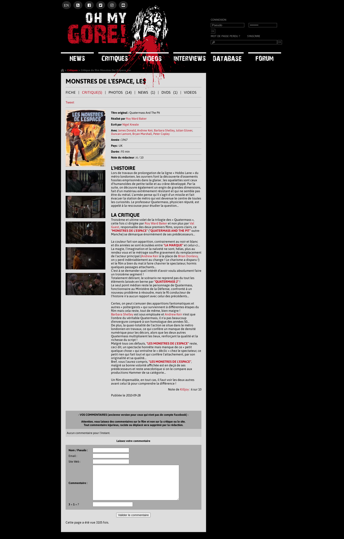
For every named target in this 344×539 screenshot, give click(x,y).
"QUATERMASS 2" (166, 281)
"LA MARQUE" (173, 245)
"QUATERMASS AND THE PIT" (170, 230)
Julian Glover (184, 130)
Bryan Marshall (142, 134)
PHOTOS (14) (120, 92)
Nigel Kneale (130, 124)
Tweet (70, 102)
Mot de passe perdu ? (225, 36)
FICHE (71, 92)
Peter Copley (161, 134)
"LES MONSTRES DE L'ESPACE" (167, 343)
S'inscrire (253, 36)
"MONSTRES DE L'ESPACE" (129, 230)
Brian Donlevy (188, 256)
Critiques (72, 70)
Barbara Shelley (164, 130)
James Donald (127, 130)
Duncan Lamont (121, 134)
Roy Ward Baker (136, 118)
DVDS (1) (169, 92)
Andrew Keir (145, 130)
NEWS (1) (146, 92)
